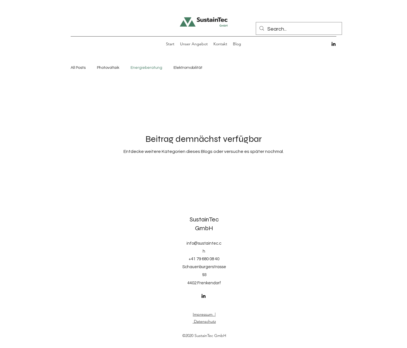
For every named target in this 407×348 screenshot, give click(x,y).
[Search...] (298, 29)
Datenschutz (205, 321)
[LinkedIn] (333, 44)
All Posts (78, 68)
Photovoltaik (108, 68)
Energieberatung (146, 68)
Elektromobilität (188, 68)
